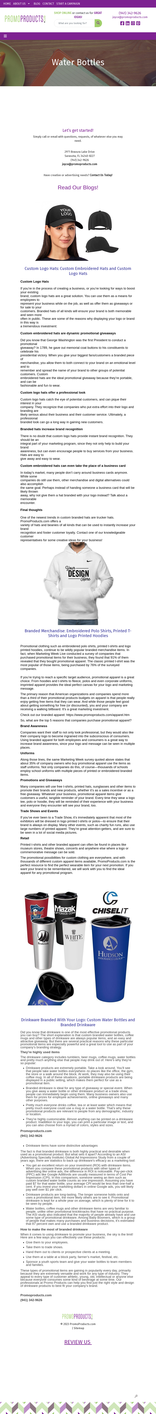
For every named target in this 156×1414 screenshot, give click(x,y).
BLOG (37, 3)
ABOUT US (19, 3)
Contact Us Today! (101, 175)
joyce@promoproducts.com (130, 17)
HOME (7, 3)
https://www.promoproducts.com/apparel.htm (98, 715)
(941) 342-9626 (130, 13)
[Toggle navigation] (5, 36)
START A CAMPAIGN (68, 3)
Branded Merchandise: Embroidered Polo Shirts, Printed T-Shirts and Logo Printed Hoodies (78, 633)
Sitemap (79, 1328)
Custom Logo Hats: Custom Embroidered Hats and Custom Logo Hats (78, 271)
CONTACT (48, 3)
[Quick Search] (74, 23)
